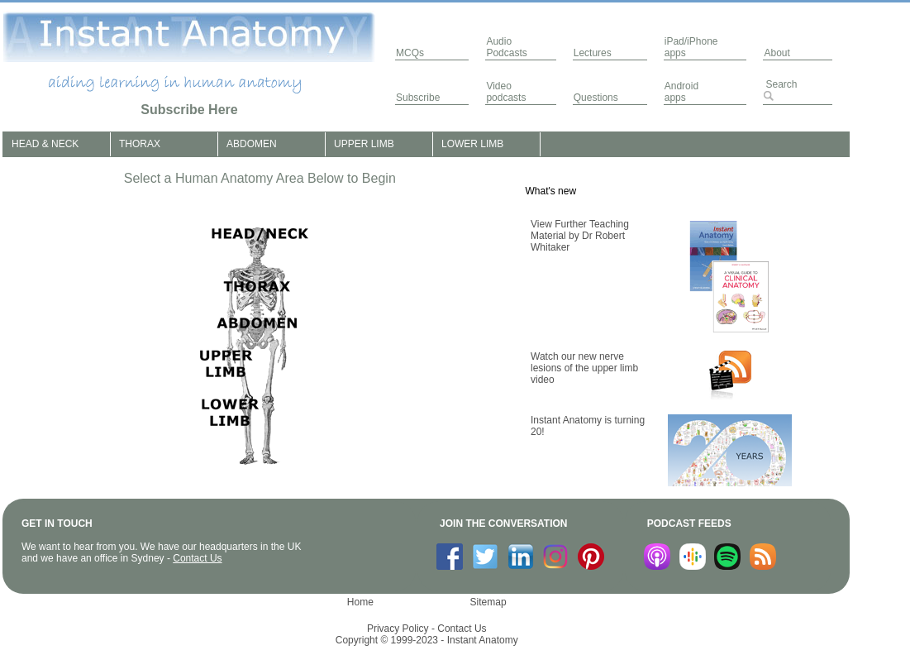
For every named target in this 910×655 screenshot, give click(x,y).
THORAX (139, 144)
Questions (596, 97)
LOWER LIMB (472, 144)
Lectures (593, 53)
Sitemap (488, 602)
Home (360, 602)
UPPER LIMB (364, 144)
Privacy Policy (398, 628)
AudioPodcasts (506, 47)
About (776, 53)
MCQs (410, 53)
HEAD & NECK (45, 144)
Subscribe (418, 97)
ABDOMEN (251, 144)
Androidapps (681, 91)
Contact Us (197, 558)
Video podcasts (506, 91)
